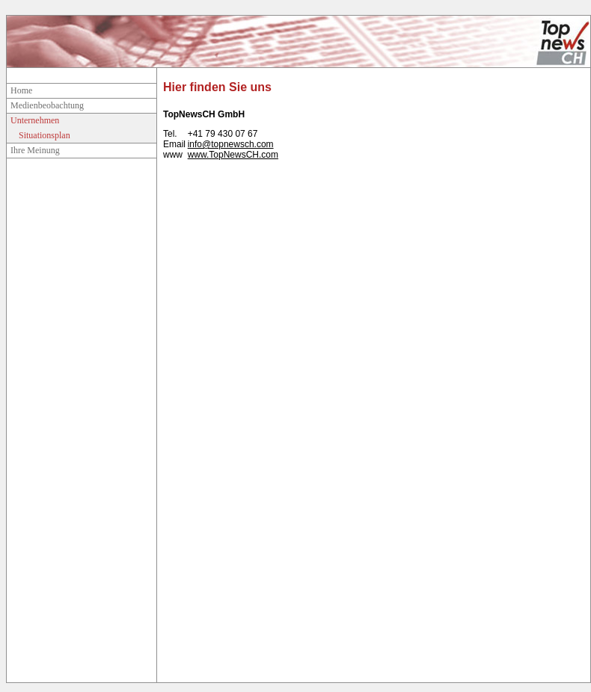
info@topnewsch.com (231, 144)
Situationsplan (44, 135)
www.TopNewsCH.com (233, 154)
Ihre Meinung (35, 150)
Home (21, 90)
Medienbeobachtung (47, 105)
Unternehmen (34, 120)
